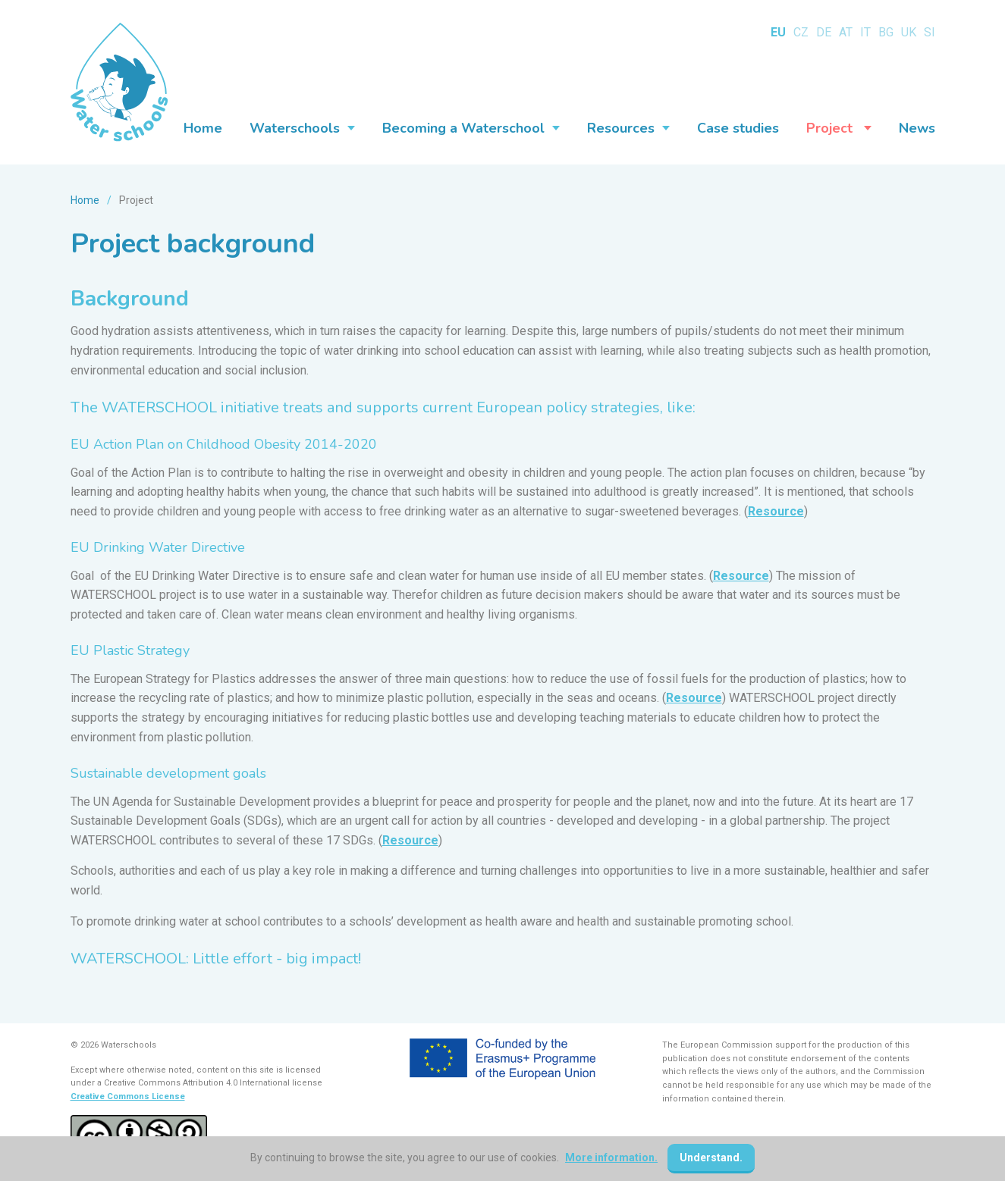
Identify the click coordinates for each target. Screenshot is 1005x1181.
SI (929, 32)
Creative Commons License (128, 1096)
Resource (776, 511)
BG (886, 32)
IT (865, 32)
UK (908, 32)
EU (778, 32)
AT (846, 32)
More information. (611, 1157)
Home (85, 200)
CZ (801, 32)
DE (823, 32)
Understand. (711, 1157)
